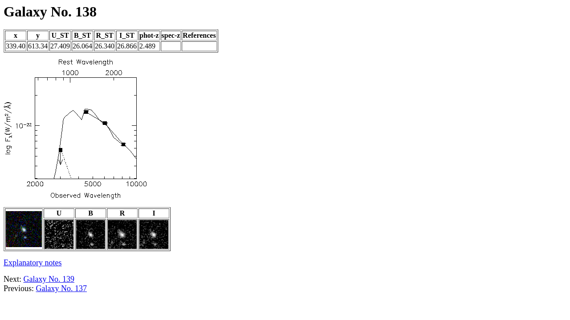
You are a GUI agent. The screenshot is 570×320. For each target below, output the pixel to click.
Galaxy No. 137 (61, 288)
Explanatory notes (32, 262)
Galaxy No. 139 (49, 279)
